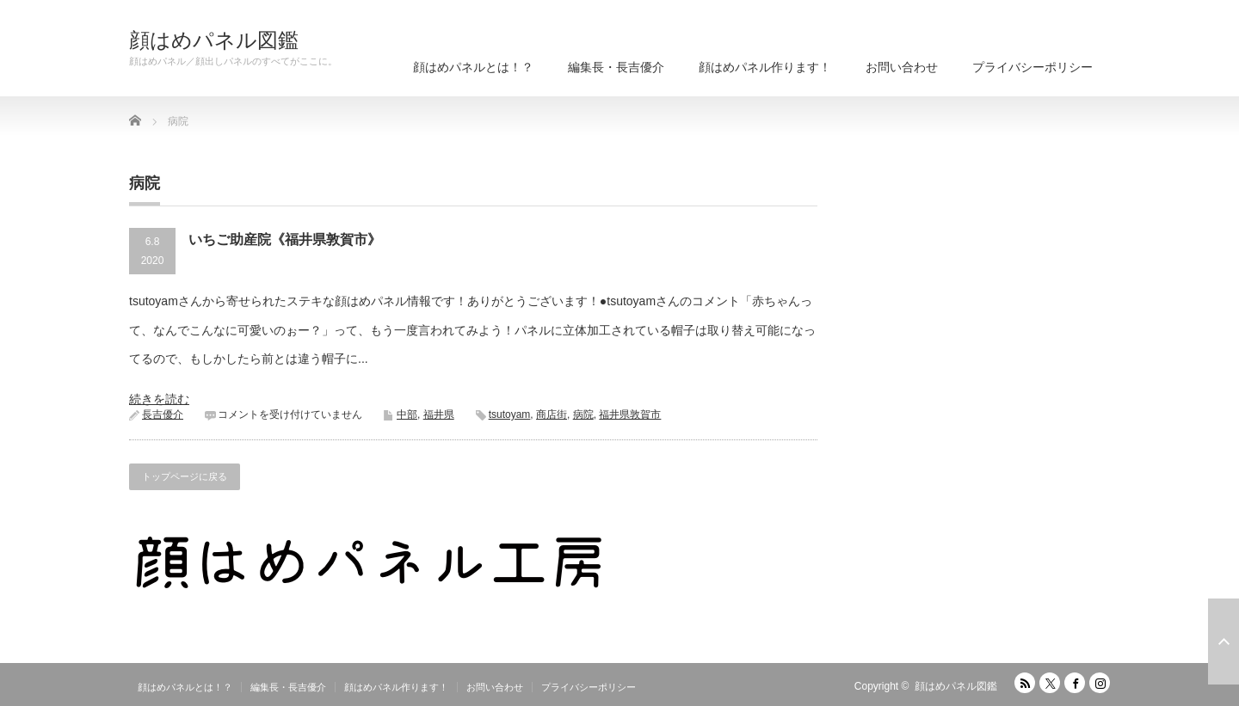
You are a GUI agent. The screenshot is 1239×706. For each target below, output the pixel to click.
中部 (407, 414)
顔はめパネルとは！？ (473, 67)
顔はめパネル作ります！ (765, 67)
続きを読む (159, 399)
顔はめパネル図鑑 (214, 40)
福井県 (438, 414)
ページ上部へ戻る (1223, 642)
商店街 (551, 414)
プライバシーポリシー (1032, 67)
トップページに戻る (184, 476)
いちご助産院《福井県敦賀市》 (284, 239)
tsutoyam (510, 414)
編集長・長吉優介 (616, 67)
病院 (583, 414)
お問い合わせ (902, 67)
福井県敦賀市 (630, 414)
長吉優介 (162, 414)
